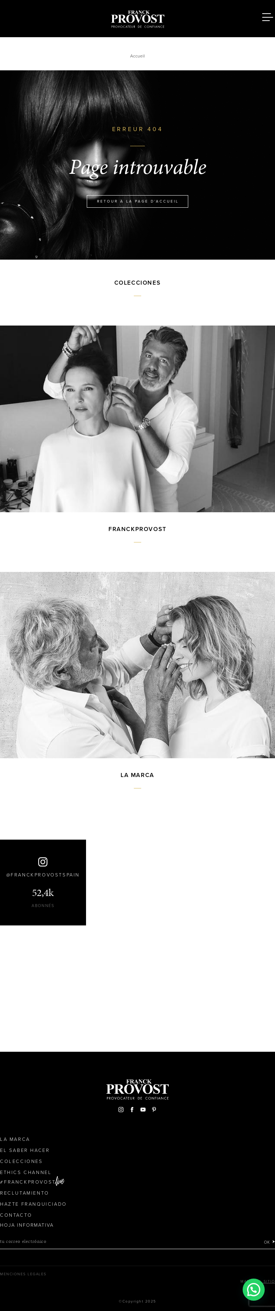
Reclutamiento (24, 1193)
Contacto (16, 1215)
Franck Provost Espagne (137, 17)
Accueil (137, 56)
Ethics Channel (25, 1172)
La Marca (15, 1139)
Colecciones (21, 1161)
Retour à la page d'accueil (138, 201)
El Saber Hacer (25, 1150)
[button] (254, 1290)
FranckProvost (30, 1182)
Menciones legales (23, 1274)
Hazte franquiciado (33, 1204)
